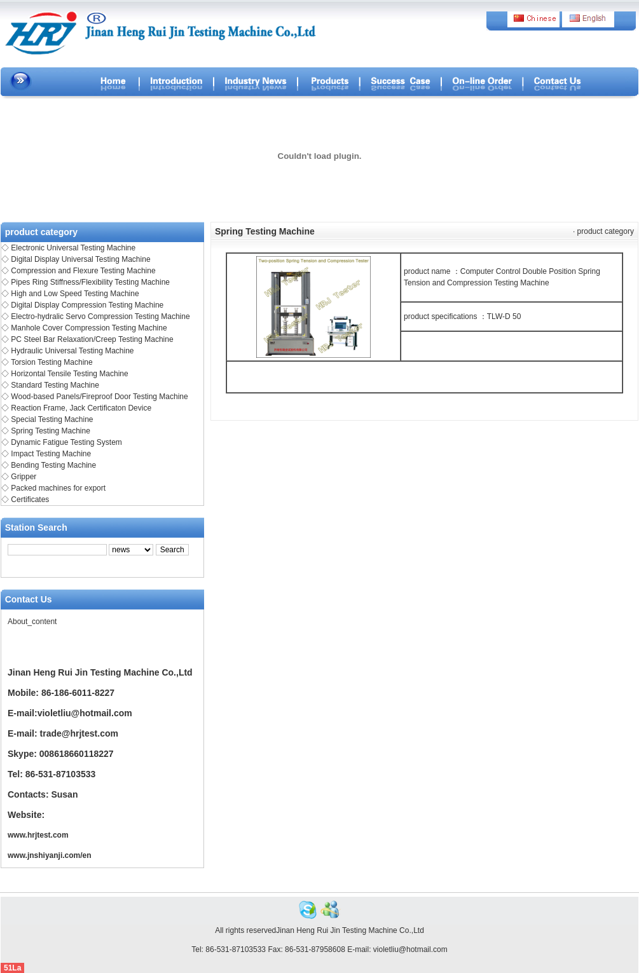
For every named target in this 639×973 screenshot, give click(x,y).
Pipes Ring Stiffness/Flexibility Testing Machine (90, 282)
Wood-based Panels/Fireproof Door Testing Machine (99, 396)
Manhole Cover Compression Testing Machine (89, 327)
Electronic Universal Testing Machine (73, 247)
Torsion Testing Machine (52, 362)
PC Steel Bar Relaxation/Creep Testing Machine (92, 339)
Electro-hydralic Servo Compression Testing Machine (100, 316)
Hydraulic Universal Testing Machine (72, 350)
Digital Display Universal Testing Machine (80, 259)
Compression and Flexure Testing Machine (83, 270)
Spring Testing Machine (50, 430)
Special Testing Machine (52, 419)
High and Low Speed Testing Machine (75, 293)
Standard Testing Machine (55, 385)
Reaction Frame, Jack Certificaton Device (81, 408)
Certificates (30, 499)
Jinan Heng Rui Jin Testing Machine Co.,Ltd (350, 930)
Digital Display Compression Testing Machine (87, 305)
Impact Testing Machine (51, 453)
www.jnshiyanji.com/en (50, 855)
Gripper (23, 476)
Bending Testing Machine (53, 465)
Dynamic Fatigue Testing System (66, 442)
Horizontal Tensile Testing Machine (69, 373)
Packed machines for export (58, 488)
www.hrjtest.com (38, 835)
